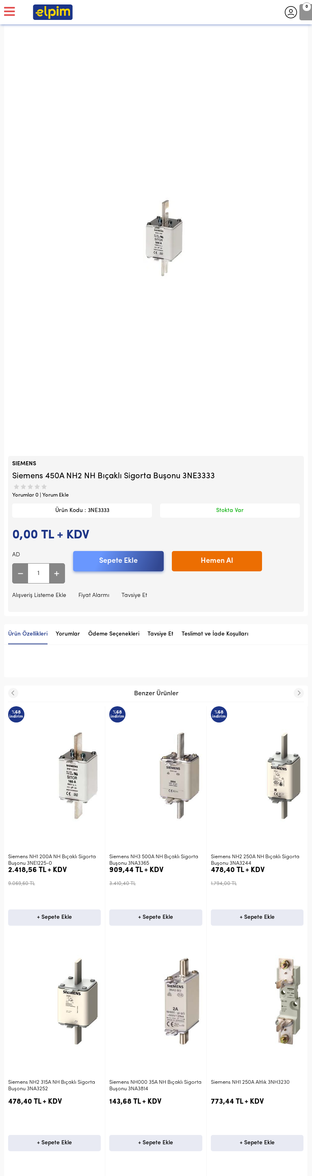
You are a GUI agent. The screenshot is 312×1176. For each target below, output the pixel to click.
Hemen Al (217, 561)
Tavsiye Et (134, 595)
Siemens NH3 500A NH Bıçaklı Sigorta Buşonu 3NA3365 (52, 860)
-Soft (113, 1165)
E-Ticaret (131, 1165)
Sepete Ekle (118, 561)
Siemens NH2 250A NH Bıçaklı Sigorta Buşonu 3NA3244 (153, 860)
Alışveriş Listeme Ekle (39, 595)
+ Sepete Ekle (54, 917)
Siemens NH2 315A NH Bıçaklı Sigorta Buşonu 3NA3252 (254, 860)
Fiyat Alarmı (93, 595)
